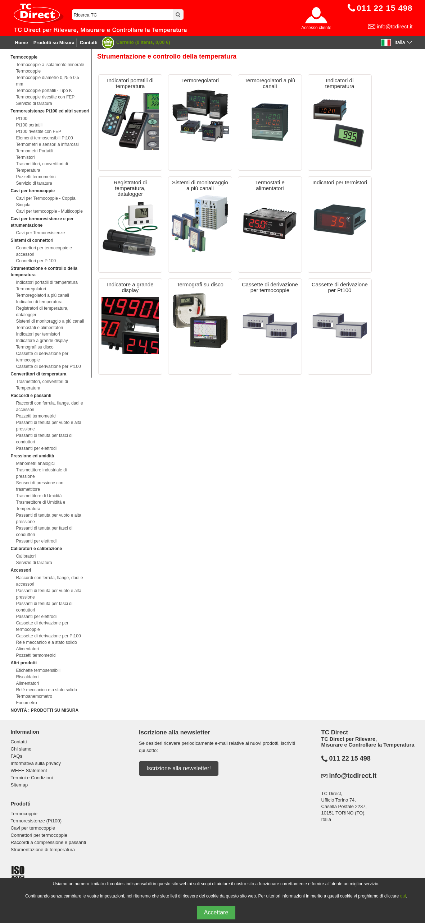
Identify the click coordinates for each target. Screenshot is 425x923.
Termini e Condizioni (32, 777)
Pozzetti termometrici (36, 176)
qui (403, 896)
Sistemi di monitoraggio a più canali (50, 321)
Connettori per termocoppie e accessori (44, 251)
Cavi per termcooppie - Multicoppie (49, 211)
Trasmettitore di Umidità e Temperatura (40, 505)
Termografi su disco (35, 347)
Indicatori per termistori (38, 334)
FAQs (17, 756)
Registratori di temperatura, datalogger (42, 311)
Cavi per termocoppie (33, 190)
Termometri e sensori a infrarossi (47, 144)
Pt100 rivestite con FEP (38, 131)
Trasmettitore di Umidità (39, 495)
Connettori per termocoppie (39, 835)
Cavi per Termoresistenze (40, 232)
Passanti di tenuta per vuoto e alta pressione (48, 425)
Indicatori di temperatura (39, 301)
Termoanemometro (34, 696)
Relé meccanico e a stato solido (46, 642)
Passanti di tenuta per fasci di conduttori (44, 438)
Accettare (216, 912)
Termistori (25, 157)
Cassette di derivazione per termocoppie (42, 357)
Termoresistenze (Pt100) (36, 820)
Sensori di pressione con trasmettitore (39, 486)
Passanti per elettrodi (36, 448)
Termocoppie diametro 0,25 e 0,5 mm (47, 81)
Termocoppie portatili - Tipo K (44, 90)
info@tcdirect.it (394, 26)
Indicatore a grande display (42, 340)
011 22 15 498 (350, 758)
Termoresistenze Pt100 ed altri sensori (50, 111)
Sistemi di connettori (32, 240)
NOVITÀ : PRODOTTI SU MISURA (45, 710)
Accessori (21, 570)
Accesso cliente (316, 27)
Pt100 (21, 118)
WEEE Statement (29, 770)
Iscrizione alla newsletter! (178, 768)
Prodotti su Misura (53, 42)
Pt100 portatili (29, 125)
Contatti (89, 42)
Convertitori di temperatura (39, 374)
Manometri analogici (35, 463)
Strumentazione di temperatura (43, 849)
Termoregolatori (31, 288)
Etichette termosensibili (38, 670)
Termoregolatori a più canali (42, 295)
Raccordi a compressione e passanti (48, 842)
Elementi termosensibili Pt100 (44, 137)
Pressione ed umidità (32, 455)
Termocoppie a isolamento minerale (50, 64)
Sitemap (19, 785)
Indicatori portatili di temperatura (47, 282)
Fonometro (26, 702)
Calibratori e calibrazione (36, 548)
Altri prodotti (24, 662)
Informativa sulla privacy (36, 763)
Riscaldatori (27, 676)
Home (21, 42)
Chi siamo (21, 749)
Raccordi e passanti (31, 395)
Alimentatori (27, 648)
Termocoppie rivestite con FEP (45, 97)
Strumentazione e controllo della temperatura (44, 271)
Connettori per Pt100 (36, 260)
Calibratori (26, 556)
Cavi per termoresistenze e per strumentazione (42, 222)
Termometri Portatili (34, 150)
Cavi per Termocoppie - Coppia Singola (46, 201)
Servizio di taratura (34, 103)
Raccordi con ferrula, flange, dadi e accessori (49, 406)
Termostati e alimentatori (39, 327)
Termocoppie (24, 57)
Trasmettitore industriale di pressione (41, 473)
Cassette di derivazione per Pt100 (48, 366)
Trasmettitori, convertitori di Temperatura (42, 167)
